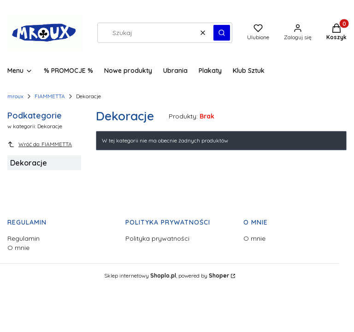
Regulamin (23, 238)
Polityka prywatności (157, 238)
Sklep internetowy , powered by (166, 275)
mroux (15, 96)
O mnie (18, 247)
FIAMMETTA (50, 96)
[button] (221, 33)
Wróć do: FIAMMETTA (39, 144)
